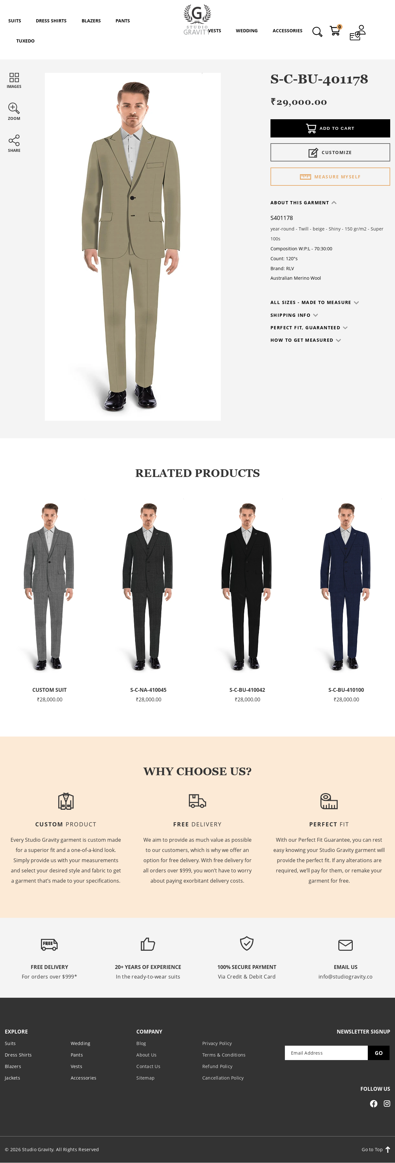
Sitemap (145, 1078)
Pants (77, 1055)
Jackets (12, 1078)
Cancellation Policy (223, 1078)
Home (162, 48)
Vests (76, 1066)
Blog (141, 1043)
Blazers (13, 1066)
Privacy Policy (217, 1043)
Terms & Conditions (224, 1055)
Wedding (81, 1043)
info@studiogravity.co (345, 976)
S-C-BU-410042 (247, 689)
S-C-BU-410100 (346, 689)
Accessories (84, 1078)
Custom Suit (49, 689)
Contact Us (148, 1066)
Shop (180, 48)
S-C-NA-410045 (148, 689)
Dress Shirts (18, 1055)
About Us (146, 1055)
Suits (198, 48)
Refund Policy (217, 1066)
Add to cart (330, 129)
